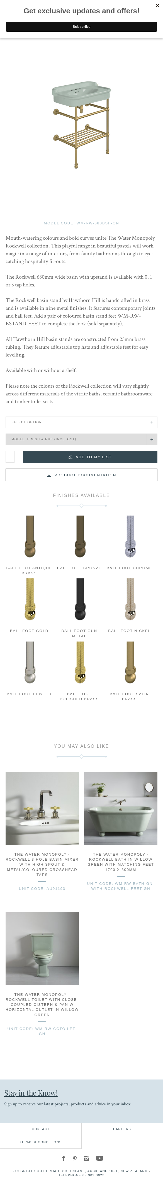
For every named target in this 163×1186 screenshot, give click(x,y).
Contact (41, 1129)
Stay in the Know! (31, 1092)
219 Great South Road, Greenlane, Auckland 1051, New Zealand (80, 1171)
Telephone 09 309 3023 (82, 1175)
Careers (122, 1129)
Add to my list (94, 457)
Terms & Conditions (41, 1142)
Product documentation (85, 475)
